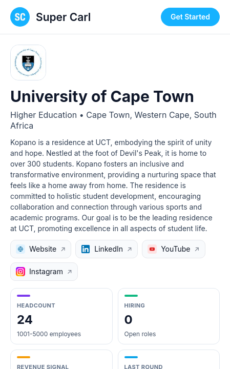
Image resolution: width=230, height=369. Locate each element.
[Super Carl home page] (50, 17)
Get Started (190, 16)
